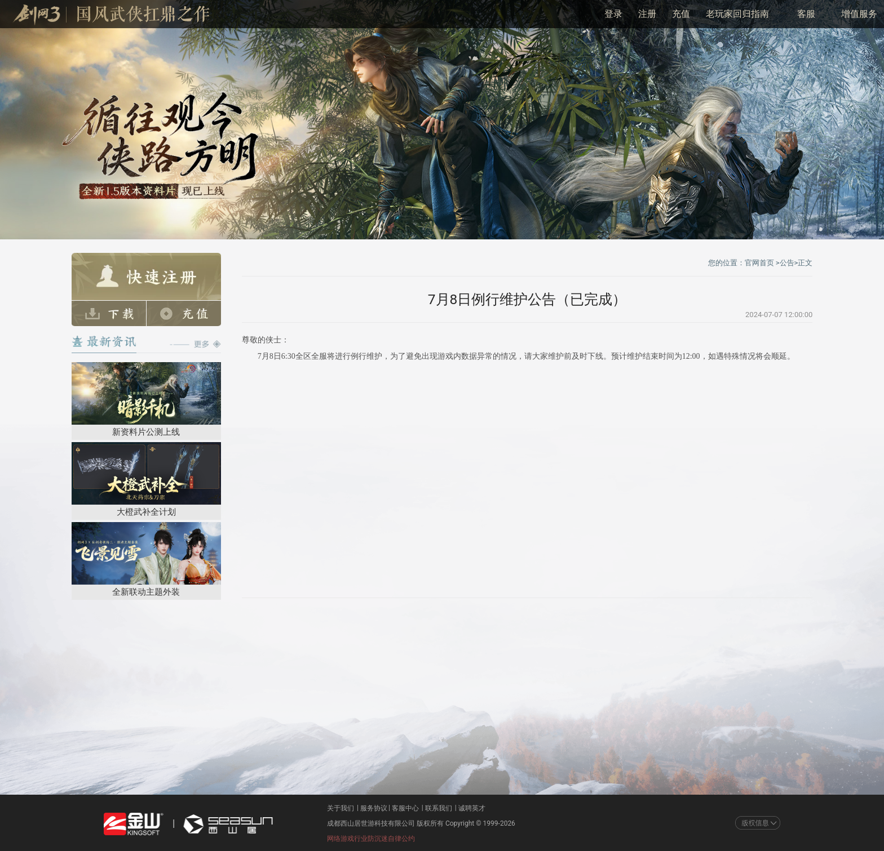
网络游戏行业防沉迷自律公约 (371, 839)
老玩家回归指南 (737, 13)
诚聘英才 (471, 808)
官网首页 (759, 263)
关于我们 (340, 808)
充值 (681, 13)
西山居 (227, 824)
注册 (647, 13)
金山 (133, 824)
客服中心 (405, 808)
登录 (613, 13)
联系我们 (438, 808)
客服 (806, 13)
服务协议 (373, 808)
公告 (787, 263)
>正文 (803, 263)
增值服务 (859, 13)
